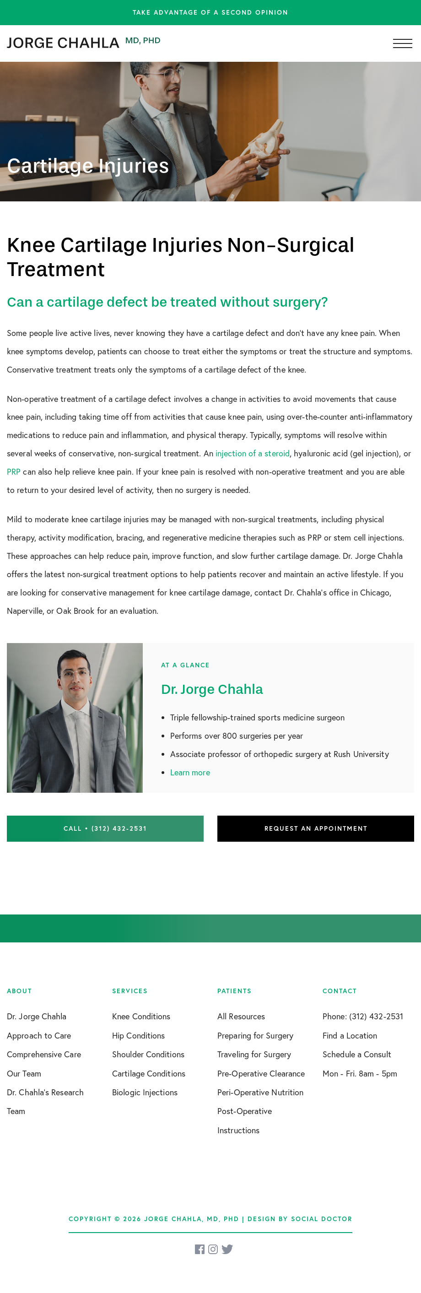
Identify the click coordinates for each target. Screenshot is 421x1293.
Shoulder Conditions (148, 1054)
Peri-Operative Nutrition (260, 1092)
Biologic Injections (145, 1092)
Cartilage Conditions (148, 1073)
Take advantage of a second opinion (210, 12)
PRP (14, 471)
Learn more (190, 772)
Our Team (24, 1073)
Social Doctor (321, 1219)
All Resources (241, 1016)
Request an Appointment (315, 828)
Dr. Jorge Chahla (37, 1016)
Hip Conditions (138, 1035)
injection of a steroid (253, 453)
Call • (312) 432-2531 (105, 828)
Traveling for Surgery (254, 1054)
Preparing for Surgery (255, 1035)
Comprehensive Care (44, 1054)
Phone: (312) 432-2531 (363, 1016)
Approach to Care (39, 1035)
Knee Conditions (141, 1016)
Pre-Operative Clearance (261, 1073)
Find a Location (350, 1035)
